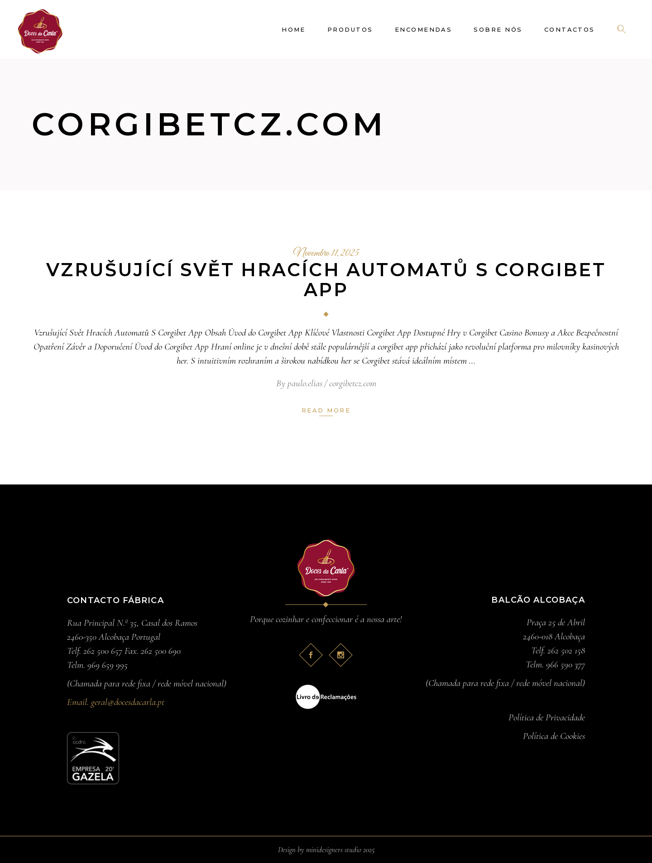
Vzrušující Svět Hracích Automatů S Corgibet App (326, 280)
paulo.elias (305, 383)
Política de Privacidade (546, 717)
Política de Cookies (554, 736)
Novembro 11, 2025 (326, 253)
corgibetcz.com (352, 383)
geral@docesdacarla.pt (127, 702)
